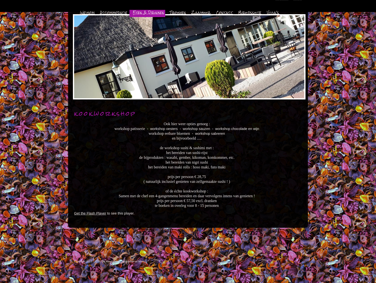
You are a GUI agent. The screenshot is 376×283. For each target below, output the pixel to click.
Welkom (87, 12)
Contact (224, 12)
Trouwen (178, 12)
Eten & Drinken (148, 12)
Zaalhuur (201, 12)
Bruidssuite (249, 12)
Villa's (273, 12)
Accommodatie (113, 12)
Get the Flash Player (90, 213)
